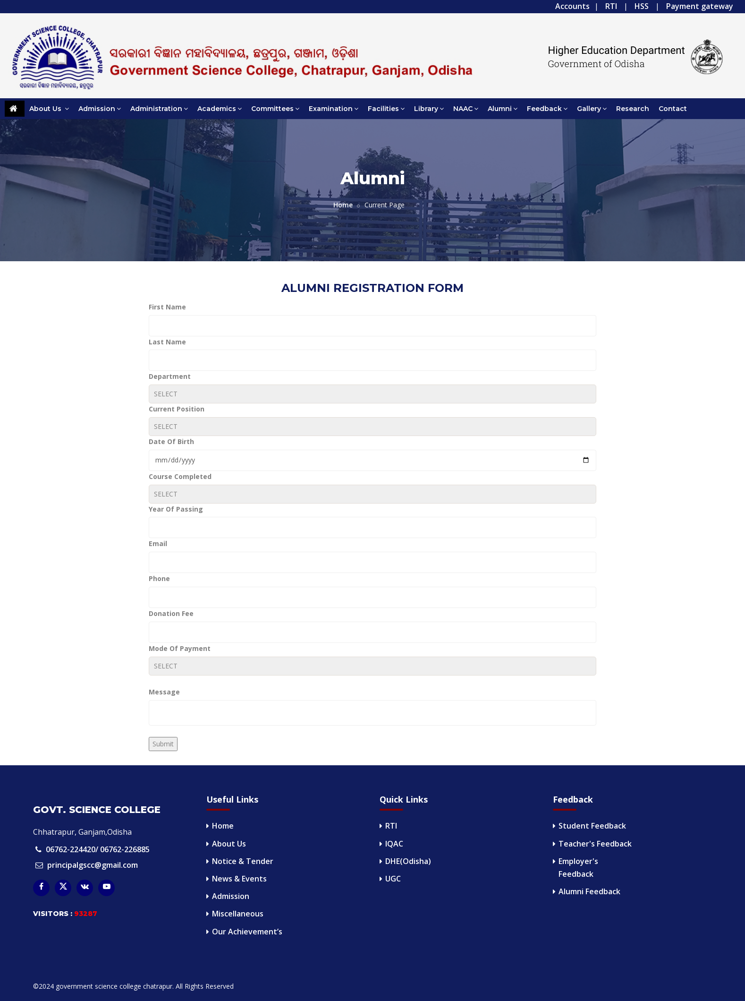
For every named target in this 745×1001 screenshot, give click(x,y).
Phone (159, 578)
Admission (99, 108)
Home (343, 204)
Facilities (386, 108)
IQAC (394, 843)
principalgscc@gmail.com (92, 865)
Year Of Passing (176, 509)
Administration (159, 108)
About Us (49, 108)
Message (164, 691)
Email (158, 543)
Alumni (502, 108)
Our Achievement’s (247, 931)
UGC (393, 878)
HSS (642, 6)
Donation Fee (171, 613)
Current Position (176, 408)
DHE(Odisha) (408, 861)
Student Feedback (592, 826)
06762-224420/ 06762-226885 (98, 849)
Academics (219, 108)
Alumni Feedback (589, 891)
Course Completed (180, 476)
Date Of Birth (171, 441)
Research (632, 108)
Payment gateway (699, 6)
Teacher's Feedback (595, 843)
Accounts (572, 6)
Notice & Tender (242, 861)
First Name (167, 306)
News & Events (239, 878)
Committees (275, 108)
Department (170, 376)
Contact (673, 108)
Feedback (547, 108)
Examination (333, 108)
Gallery (592, 108)
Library (429, 108)
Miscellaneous (237, 913)
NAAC (465, 108)
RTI (611, 6)
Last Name (167, 341)
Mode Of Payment (180, 648)
